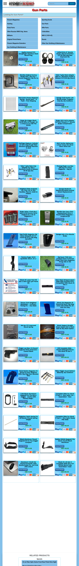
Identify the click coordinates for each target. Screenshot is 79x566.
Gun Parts (45, 24)
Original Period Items (14, 39)
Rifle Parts (45, 27)
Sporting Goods (47, 20)
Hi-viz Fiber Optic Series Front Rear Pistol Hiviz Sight (39, 562)
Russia (44, 39)
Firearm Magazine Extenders (16, 43)
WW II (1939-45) (47, 35)
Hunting (9, 24)
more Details (23, 59)
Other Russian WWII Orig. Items (17, 31)
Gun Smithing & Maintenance (16, 47)
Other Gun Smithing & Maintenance (53, 43)
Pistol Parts (11, 27)
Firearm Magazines (13, 20)
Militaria (10, 35)
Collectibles (45, 31)
